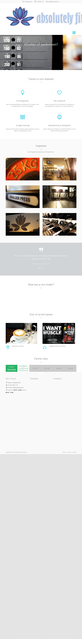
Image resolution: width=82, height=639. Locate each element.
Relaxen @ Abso (18, 346)
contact (74, 452)
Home (63, 452)
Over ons (69, 452)
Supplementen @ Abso (57, 346)
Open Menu (74, 32)
